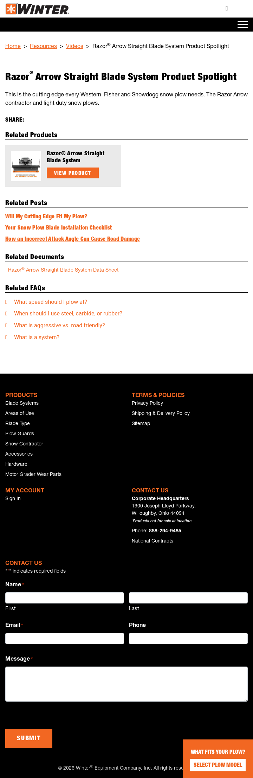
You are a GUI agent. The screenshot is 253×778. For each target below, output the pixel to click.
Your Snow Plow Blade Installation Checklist (58, 228)
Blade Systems (22, 403)
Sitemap (141, 424)
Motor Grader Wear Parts (33, 474)
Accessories (19, 454)
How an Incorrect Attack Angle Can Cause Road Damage (72, 240)
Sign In (13, 499)
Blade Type (17, 424)
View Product (72, 173)
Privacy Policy (147, 403)
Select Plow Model (218, 766)
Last (134, 609)
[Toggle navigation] (242, 24)
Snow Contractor (24, 444)
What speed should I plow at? (50, 302)
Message (19, 659)
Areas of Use (19, 413)
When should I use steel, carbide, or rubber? (68, 313)
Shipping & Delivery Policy (161, 413)
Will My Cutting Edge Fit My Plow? (46, 217)
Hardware (16, 464)
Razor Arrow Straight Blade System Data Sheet (63, 270)
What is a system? (36, 337)
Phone (137, 626)
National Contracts (152, 541)
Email (14, 626)
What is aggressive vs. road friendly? (59, 325)
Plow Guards (19, 434)
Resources (43, 47)
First (10, 609)
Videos (74, 47)
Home (13, 47)
